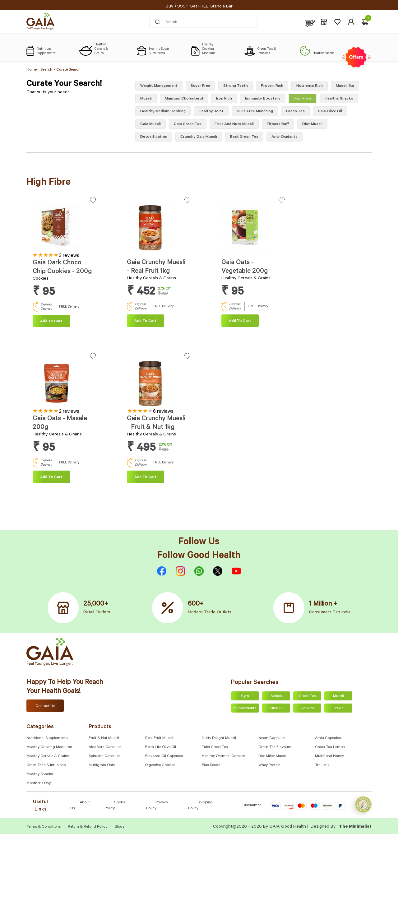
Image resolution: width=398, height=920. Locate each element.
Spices (276, 696)
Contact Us (45, 706)
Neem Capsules (271, 738)
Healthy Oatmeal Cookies (223, 756)
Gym (245, 696)
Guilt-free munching (255, 111)
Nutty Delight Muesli (219, 738)
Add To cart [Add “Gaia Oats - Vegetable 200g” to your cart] (240, 321)
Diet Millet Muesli (272, 756)
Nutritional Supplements (46, 738)
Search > (47, 70)
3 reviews (69, 256)
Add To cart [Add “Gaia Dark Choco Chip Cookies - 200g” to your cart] (51, 321)
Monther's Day (38, 783)
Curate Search (68, 70)
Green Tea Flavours (274, 747)
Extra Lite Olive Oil (160, 747)
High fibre (303, 99)
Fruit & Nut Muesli (104, 738)
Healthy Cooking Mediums (49, 747)
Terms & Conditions (44, 827)
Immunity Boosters (262, 99)
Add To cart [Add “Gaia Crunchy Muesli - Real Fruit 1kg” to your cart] (145, 321)
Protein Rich (272, 86)
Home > (33, 70)
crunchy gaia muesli (198, 137)
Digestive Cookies (160, 765)
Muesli (146, 99)
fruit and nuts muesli (234, 124)
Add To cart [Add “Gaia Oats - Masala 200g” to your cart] (51, 477)
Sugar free (200, 86)
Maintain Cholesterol (184, 99)
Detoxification (153, 137)
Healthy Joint (211, 111)
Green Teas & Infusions (46, 765)
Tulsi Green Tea (215, 747)
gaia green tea (187, 124)
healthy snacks (339, 99)
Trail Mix (322, 765)
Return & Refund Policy (87, 827)
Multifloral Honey (329, 756)
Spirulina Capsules (104, 756)
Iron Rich (224, 99)
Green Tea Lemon (330, 747)
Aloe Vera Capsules (105, 747)
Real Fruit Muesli (159, 738)
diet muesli (312, 124)
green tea (295, 111)
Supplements (245, 708)
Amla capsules (328, 738)
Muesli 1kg (345, 86)
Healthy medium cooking (163, 111)
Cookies (307, 708)
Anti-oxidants (284, 137)
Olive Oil (276, 708)
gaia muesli (150, 124)
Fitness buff (278, 124)
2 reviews (69, 412)
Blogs (119, 827)
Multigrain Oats (102, 765)
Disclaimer (252, 805)
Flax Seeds (211, 765)
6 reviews (163, 412)
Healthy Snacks (39, 774)
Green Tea (307, 696)
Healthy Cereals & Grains (47, 756)
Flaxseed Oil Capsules (164, 756)
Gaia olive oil (330, 111)
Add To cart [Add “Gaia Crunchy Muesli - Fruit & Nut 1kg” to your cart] (145, 477)
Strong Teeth (235, 86)
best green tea (244, 137)
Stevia (338, 708)
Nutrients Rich (309, 86)
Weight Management (159, 86)
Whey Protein (269, 765)
